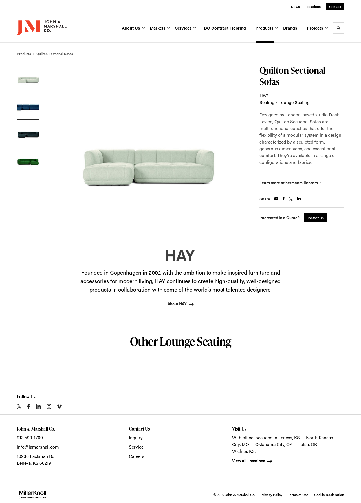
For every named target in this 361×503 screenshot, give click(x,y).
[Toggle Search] (338, 28)
